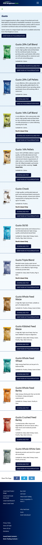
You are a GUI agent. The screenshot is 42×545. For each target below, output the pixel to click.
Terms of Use (6, 528)
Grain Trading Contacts (11, 539)
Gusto (22, 512)
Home (2, 9)
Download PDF (23, 99)
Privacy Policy (7, 523)
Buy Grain (23, 491)
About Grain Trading (25, 497)
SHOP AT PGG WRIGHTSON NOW (28, 103)
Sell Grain (23, 494)
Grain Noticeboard (25, 515)
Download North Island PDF (29, 66)
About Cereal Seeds (8, 503)
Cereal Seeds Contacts (10, 536)
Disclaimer (6, 531)
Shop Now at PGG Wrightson (14, 36)
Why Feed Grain (24, 509)
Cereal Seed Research (9, 501)
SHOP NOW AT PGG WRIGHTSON (28, 317)
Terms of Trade (7, 526)
